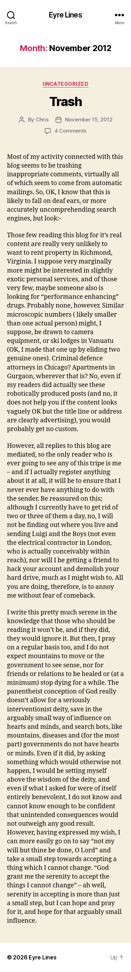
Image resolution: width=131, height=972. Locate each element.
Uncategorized (66, 84)
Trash (65, 101)
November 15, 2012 (88, 119)
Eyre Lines (65, 15)
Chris (42, 119)
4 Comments (70, 130)
